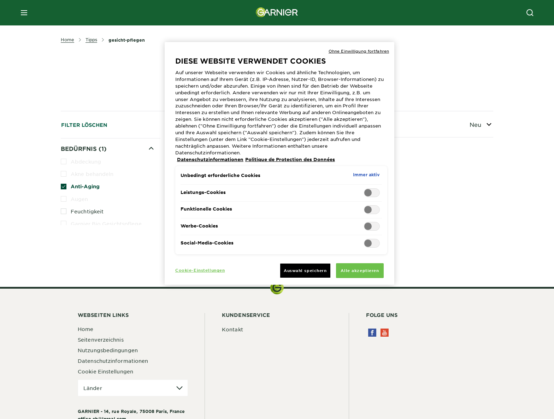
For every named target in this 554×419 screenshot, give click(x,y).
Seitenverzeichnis (101, 339)
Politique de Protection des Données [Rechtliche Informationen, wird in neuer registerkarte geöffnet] (290, 159)
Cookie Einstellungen (105, 371)
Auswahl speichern (305, 270)
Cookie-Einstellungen (200, 269)
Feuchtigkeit (87, 211)
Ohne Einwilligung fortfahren (359, 50)
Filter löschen (84, 125)
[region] (279, 163)
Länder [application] (92, 388)
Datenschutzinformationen (113, 361)
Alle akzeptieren (360, 270)
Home (85, 329)
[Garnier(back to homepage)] (277, 12)
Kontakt (232, 329)
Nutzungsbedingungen (108, 350)
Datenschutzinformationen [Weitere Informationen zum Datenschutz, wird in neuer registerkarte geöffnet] (210, 159)
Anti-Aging (81, 186)
